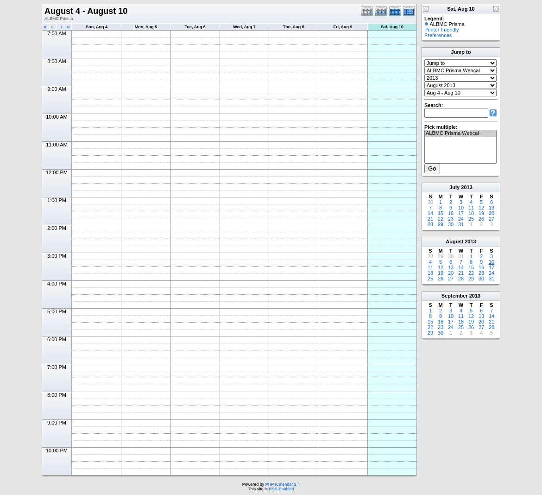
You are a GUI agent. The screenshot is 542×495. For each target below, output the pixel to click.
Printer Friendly (441, 29)
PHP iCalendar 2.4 (282, 484)
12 (481, 207)
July (454, 187)
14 (430, 213)
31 (461, 224)
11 (471, 207)
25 (471, 219)
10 (461, 207)
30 (451, 224)
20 (491, 213)
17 (461, 213)
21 (430, 219)
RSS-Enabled (281, 489)
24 (461, 219)
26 (481, 219)
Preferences (438, 35)
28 (430, 224)
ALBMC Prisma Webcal (460, 133)
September (454, 295)
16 (451, 213)
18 (471, 213)
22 (440, 219)
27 (491, 219)
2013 (466, 187)
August (454, 241)
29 (440, 224)
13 (491, 207)
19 (481, 213)
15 (440, 213)
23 (451, 219)
